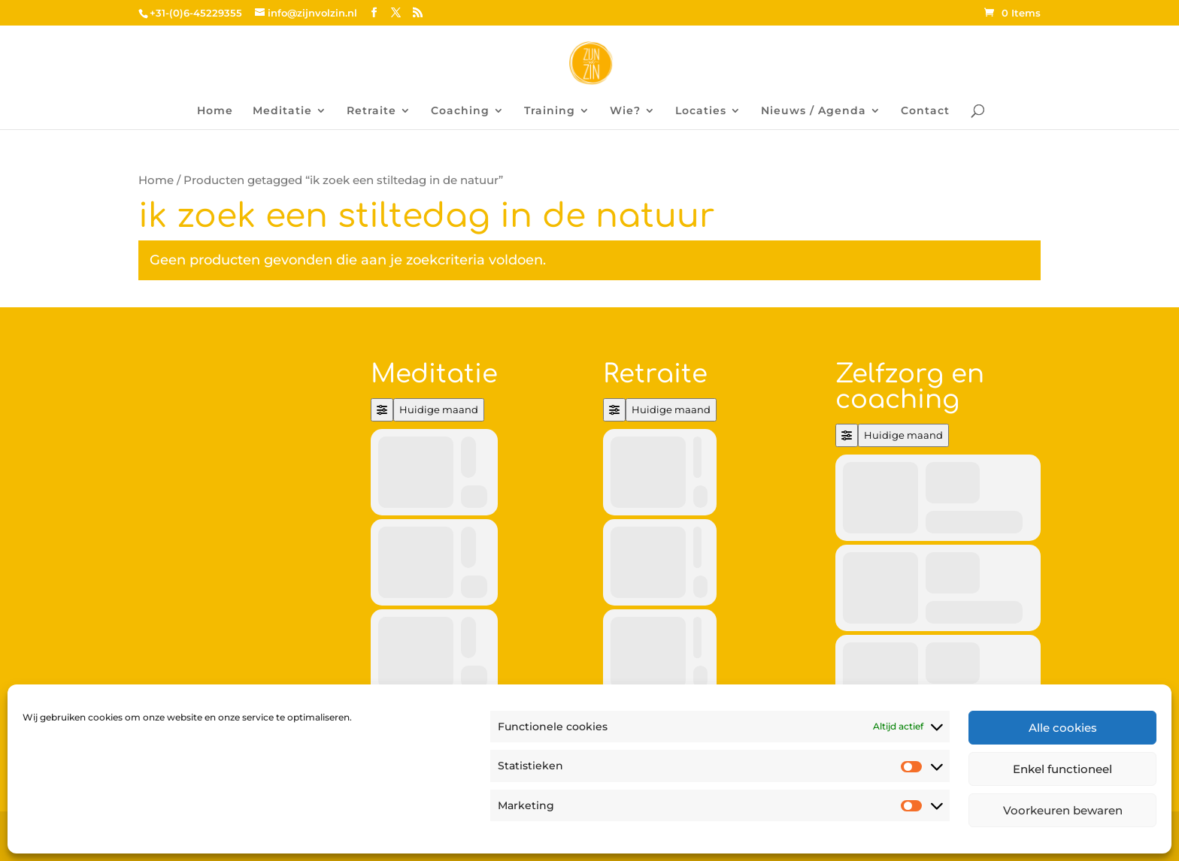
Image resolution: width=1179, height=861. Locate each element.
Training (549, 111)
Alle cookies (1063, 728)
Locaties (700, 111)
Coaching (460, 111)
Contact (925, 111)
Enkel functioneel (1062, 769)
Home (215, 111)
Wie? (625, 111)
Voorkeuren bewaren (1063, 810)
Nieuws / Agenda (813, 111)
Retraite (371, 111)
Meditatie (282, 111)
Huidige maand (438, 409)
